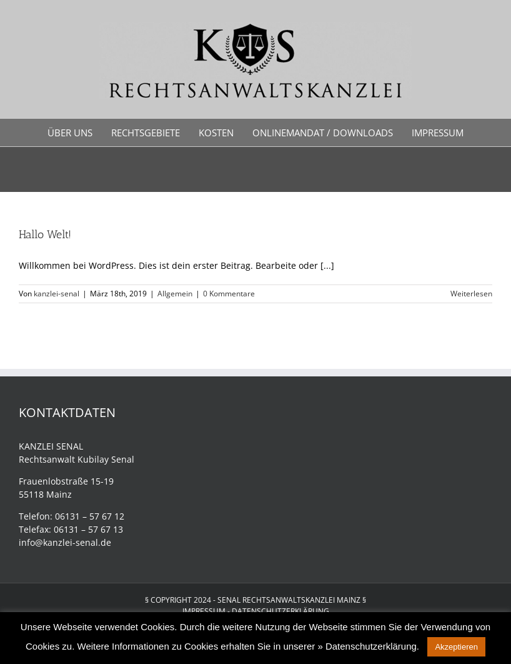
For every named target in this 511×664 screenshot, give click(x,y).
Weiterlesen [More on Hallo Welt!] (471, 293)
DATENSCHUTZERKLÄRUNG (280, 611)
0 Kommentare (229, 293)
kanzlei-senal (56, 293)
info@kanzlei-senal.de (65, 542)
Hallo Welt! (45, 234)
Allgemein (174, 293)
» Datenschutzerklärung (366, 646)
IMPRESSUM (204, 611)
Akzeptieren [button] (456, 646)
